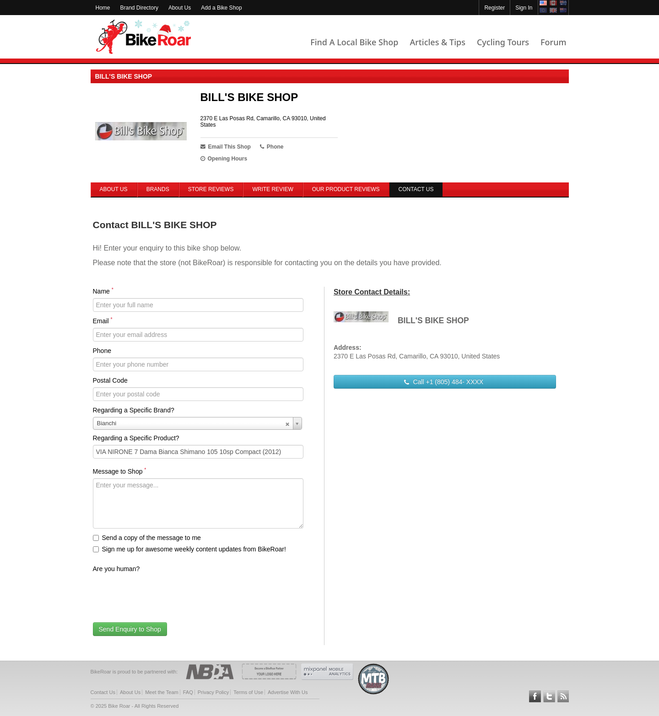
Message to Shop (119, 471)
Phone (102, 350)
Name (103, 291)
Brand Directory (139, 8)
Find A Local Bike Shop (354, 42)
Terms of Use (248, 692)
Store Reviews (211, 189)
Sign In (523, 8)
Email (103, 320)
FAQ (188, 692)
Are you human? (116, 568)
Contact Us (103, 692)
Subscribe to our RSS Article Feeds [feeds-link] (563, 696)
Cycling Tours (503, 42)
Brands (157, 189)
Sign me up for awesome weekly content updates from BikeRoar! (189, 549)
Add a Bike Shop (221, 8)
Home (103, 8)
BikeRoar (143, 37)
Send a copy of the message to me (147, 537)
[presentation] (162, 593)
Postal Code (110, 380)
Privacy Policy (213, 692)
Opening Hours (224, 158)
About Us (179, 8)
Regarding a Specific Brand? (133, 410)
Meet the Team (161, 692)
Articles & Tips (437, 42)
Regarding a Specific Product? (136, 438)
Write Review (272, 189)
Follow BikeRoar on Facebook (535, 696)
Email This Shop (225, 147)
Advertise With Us (288, 692)
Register (494, 8)
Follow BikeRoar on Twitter (549, 696)
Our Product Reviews (346, 189)
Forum (553, 42)
